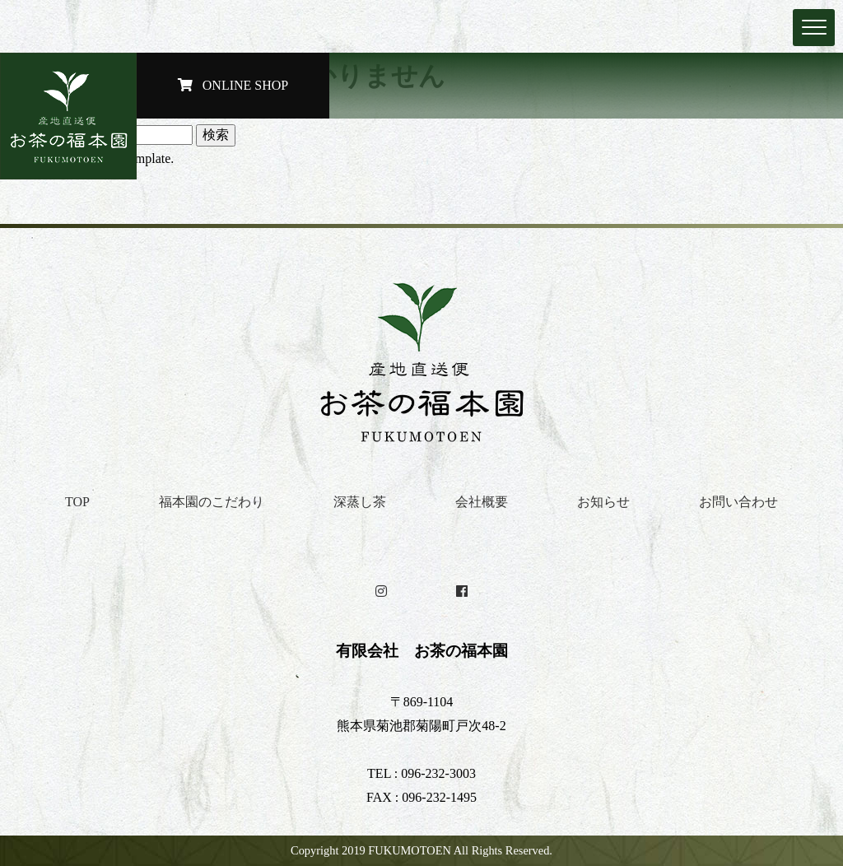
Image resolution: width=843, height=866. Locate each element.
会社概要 (481, 502)
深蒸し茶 (359, 502)
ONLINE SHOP (233, 85)
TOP (77, 502)
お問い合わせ (738, 502)
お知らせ (603, 502)
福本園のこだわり (211, 502)
